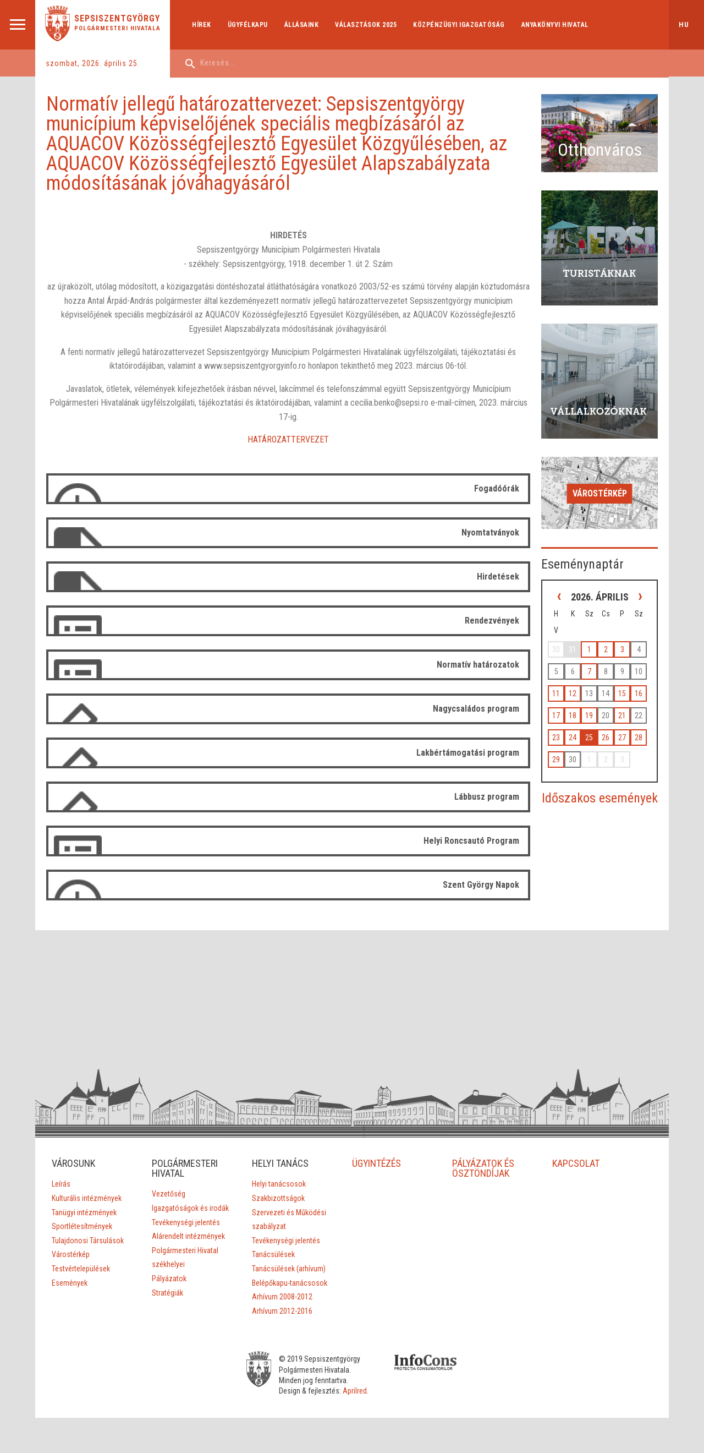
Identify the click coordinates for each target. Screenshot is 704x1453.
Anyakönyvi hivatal (554, 25)
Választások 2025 (366, 25)
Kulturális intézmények (87, 1198)
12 (572, 693)
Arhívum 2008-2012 (282, 1296)
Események (69, 1283)
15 (622, 693)
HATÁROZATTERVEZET (288, 439)
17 (556, 715)
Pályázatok (169, 1278)
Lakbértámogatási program (467, 752)
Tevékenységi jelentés (186, 1222)
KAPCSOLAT (576, 1163)
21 (622, 715)
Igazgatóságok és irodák (190, 1208)
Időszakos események (600, 798)
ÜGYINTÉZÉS (377, 1163)
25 (589, 737)
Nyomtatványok (490, 532)
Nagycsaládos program (476, 708)
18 (572, 715)
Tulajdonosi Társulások (88, 1240)
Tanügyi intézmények (84, 1212)
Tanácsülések (273, 1254)
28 (638, 737)
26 (605, 737)
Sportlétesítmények (82, 1226)
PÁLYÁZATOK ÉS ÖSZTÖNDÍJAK (483, 1168)
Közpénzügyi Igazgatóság (459, 25)
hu (684, 24)
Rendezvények (492, 620)
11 (556, 693)
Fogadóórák (496, 488)
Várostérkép (600, 493)
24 (572, 737)
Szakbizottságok (278, 1198)
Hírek (201, 25)
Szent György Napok (481, 885)
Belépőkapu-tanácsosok (289, 1283)
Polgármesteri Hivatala (117, 28)
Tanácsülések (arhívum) (289, 1268)
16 (638, 693)
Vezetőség (168, 1193)
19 (589, 715)
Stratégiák (167, 1292)
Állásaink (301, 25)
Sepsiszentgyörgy (117, 18)
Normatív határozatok (478, 664)
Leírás (61, 1183)
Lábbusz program (486, 796)
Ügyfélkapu (248, 25)
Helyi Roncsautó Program (471, 840)
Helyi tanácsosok (279, 1183)
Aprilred (355, 1390)
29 (556, 759)
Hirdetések (498, 576)
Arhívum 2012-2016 (282, 1311)
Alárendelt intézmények (188, 1236)
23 (556, 737)
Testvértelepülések (81, 1268)
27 (622, 737)
